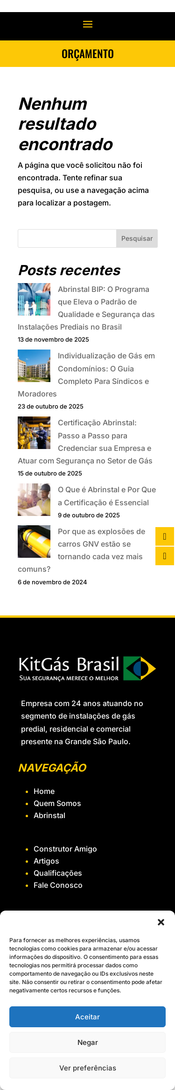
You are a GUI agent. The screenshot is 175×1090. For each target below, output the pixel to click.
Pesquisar (137, 238)
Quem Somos (57, 803)
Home (44, 791)
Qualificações (58, 873)
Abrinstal (49, 815)
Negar (87, 1042)
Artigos (46, 860)
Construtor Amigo (65, 848)
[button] (161, 922)
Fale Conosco (58, 885)
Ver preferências (87, 1068)
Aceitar (87, 1016)
